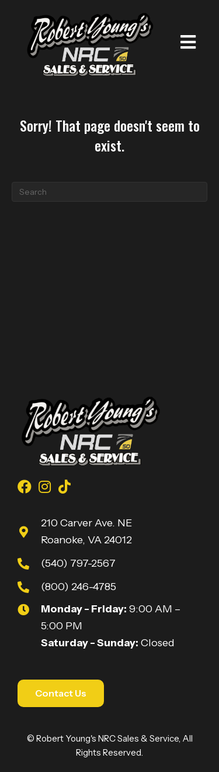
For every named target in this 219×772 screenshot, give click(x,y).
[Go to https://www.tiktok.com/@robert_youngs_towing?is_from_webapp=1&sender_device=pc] (64, 488)
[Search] (109, 192)
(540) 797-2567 (78, 563)
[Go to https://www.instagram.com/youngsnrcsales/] (44, 488)
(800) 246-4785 (78, 586)
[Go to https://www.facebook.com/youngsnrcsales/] (25, 488)
